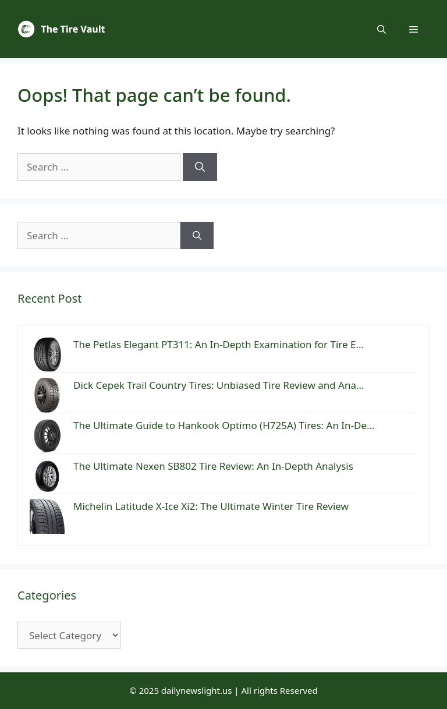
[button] (382, 29)
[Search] (200, 167)
